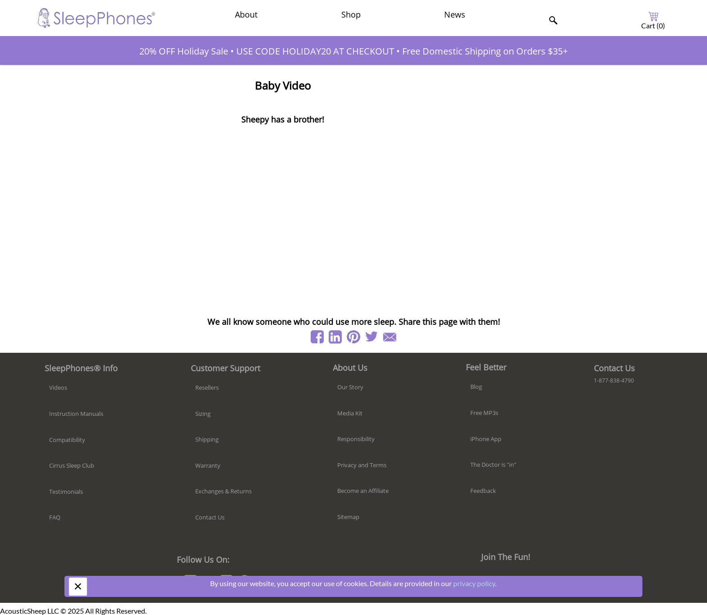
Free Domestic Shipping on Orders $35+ (485, 51)
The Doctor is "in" (493, 464)
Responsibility (356, 439)
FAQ (54, 517)
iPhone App (485, 439)
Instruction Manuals (76, 414)
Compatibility (67, 440)
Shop (351, 14)
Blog (476, 387)
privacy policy (474, 583)
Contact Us (210, 517)
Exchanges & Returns (223, 491)
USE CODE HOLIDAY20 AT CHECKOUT (315, 51)
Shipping (207, 439)
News (454, 14)
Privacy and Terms (361, 465)
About (246, 14)
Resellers (207, 387)
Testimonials (66, 491)
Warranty (207, 465)
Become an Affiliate (363, 491)
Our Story (350, 387)
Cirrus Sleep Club (71, 465)
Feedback (483, 491)
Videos (58, 387)
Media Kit (350, 413)
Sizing (203, 414)
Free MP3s (484, 413)
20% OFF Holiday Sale (183, 51)
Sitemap (348, 517)
